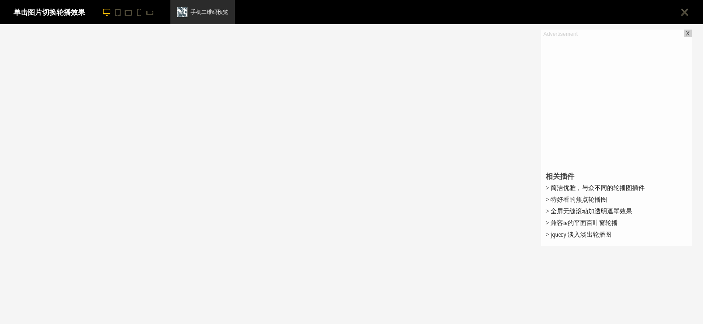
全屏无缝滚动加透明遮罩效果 (589, 211)
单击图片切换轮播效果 (49, 12)
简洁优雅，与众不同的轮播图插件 (595, 188)
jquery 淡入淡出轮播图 (579, 234)
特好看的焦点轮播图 (576, 199)
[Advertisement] (616, 101)
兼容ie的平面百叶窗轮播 (582, 223)
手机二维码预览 (209, 12)
